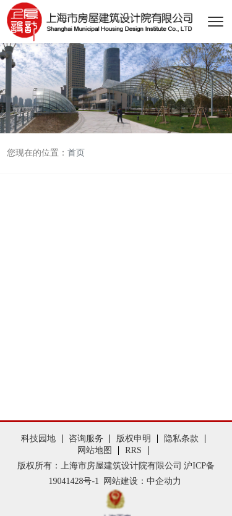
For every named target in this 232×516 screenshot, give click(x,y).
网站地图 (94, 450)
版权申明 (133, 438)
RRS (133, 450)
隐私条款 (181, 438)
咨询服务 (86, 438)
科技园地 (38, 438)
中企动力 (164, 481)
